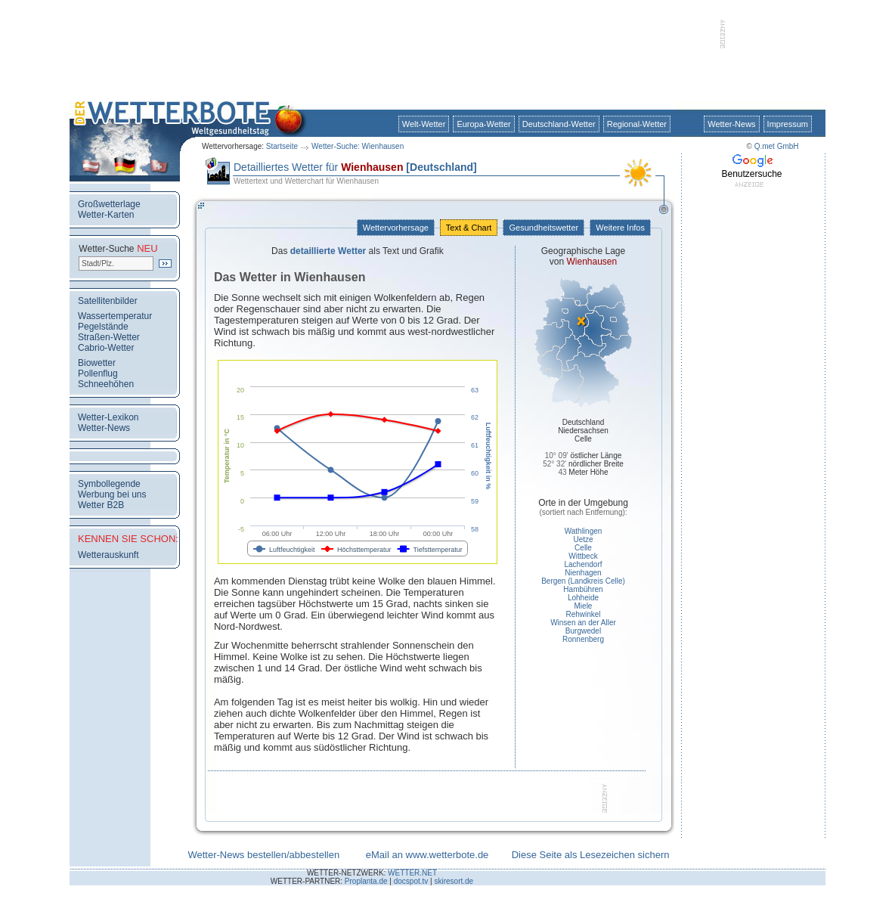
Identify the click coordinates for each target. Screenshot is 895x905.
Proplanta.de (366, 881)
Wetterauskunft (108, 555)
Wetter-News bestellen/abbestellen (263, 854)
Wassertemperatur (115, 316)
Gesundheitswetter (543, 227)
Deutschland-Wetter (559, 124)
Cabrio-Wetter (106, 347)
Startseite (282, 146)
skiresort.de (453, 881)
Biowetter (97, 363)
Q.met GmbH (776, 146)
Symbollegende (109, 484)
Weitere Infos (620, 227)
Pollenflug (98, 373)
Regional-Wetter (637, 124)
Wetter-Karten (106, 214)
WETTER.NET (412, 873)
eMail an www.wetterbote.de (427, 854)
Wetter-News (731, 124)
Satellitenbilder (108, 301)
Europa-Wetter (483, 124)
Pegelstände (103, 326)
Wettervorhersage (396, 227)
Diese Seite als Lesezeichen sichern (591, 854)
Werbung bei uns (112, 494)
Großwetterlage (109, 204)
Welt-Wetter (424, 124)
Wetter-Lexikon (108, 417)
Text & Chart (469, 227)
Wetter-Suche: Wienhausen (357, 146)
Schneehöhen (106, 384)
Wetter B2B (101, 505)
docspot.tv (411, 881)
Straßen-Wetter (109, 337)
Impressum (787, 124)
